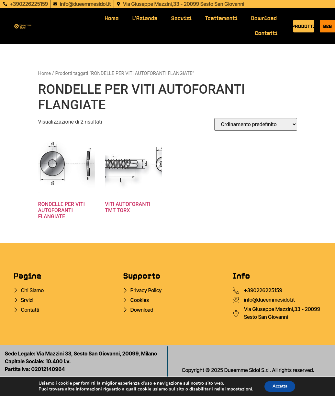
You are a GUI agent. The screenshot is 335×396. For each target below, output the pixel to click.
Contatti (266, 33)
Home (111, 18)
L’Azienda (145, 18)
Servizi (181, 18)
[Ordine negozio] (255, 124)
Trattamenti (221, 18)
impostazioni (236, 389)
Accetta (280, 386)
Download (264, 18)
